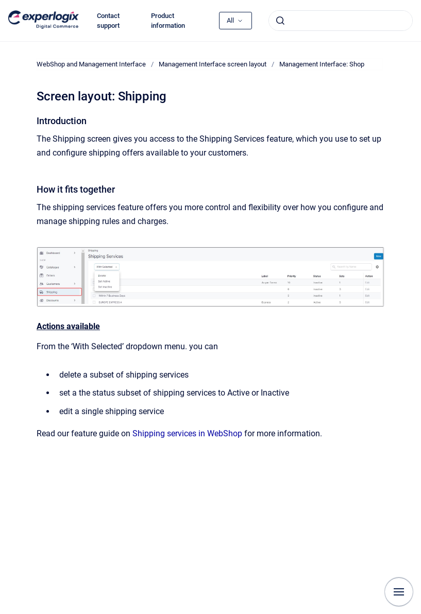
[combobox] (340, 20)
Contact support (108, 21)
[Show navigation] (399, 592)
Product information (168, 21)
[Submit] (280, 20)
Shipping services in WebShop (187, 433)
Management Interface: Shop (321, 64)
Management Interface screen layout (212, 64)
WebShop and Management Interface (91, 64)
